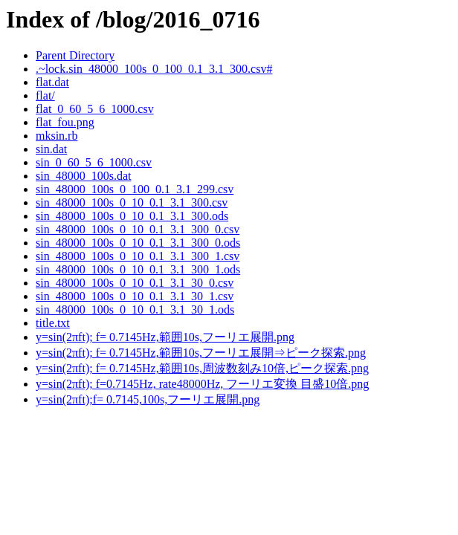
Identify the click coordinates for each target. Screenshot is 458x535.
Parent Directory (75, 55)
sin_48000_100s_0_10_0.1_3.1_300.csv (132, 202)
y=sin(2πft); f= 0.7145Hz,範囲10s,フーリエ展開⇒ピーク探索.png (201, 352)
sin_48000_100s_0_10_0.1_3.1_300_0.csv (137, 229)
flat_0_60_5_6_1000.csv (95, 109)
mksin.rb (56, 135)
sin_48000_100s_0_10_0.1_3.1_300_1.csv (137, 256)
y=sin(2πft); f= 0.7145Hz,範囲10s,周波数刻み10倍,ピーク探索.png (202, 368)
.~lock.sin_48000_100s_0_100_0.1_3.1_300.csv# (154, 68)
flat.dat (52, 82)
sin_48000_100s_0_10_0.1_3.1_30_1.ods (135, 309)
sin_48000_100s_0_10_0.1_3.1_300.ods (132, 216)
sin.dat (51, 149)
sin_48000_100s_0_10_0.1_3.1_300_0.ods (138, 242)
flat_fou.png (65, 122)
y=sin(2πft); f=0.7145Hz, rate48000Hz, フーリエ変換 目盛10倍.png (202, 383)
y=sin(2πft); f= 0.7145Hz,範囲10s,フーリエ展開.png (165, 337)
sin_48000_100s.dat (83, 175)
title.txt (53, 323)
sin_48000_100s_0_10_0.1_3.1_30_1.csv (134, 296)
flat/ (45, 95)
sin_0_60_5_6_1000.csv (94, 162)
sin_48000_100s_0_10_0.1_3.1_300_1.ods (138, 269)
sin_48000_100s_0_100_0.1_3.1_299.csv (134, 189)
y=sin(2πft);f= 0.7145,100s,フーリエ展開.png (147, 399)
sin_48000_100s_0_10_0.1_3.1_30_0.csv (134, 282)
